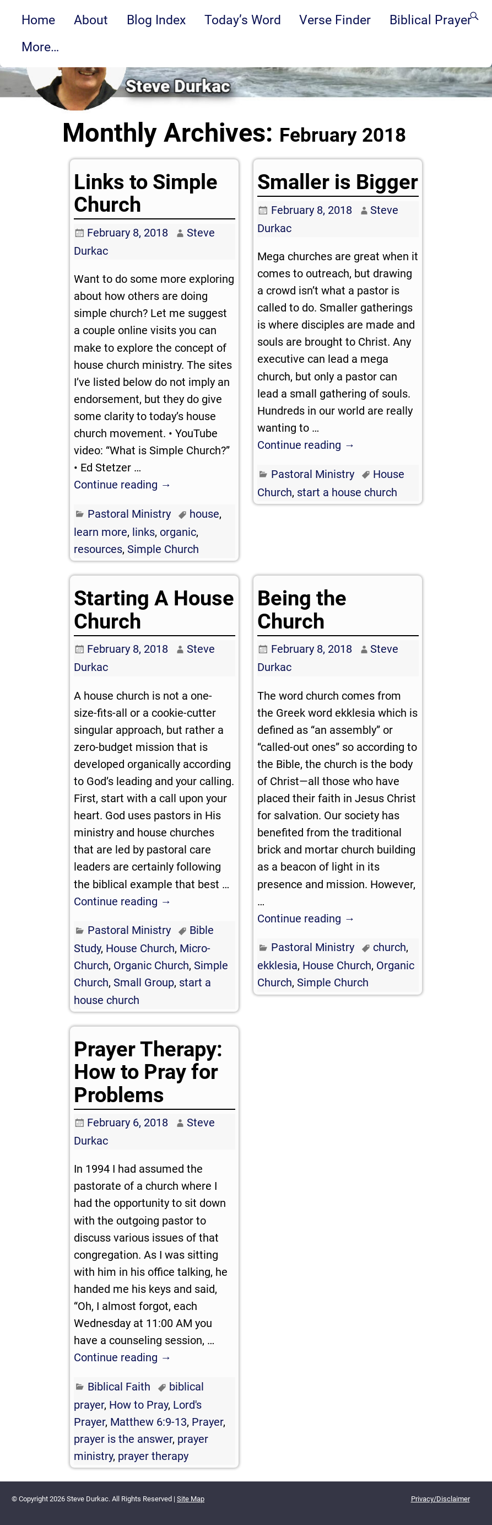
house (204, 513)
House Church (140, 948)
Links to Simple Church (146, 193)
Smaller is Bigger (337, 182)
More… (40, 47)
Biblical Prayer (431, 20)
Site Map (190, 1499)
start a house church (347, 492)
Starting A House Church (154, 609)
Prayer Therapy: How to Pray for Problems (148, 1072)
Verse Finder (335, 20)
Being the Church (302, 609)
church (389, 947)
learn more (100, 532)
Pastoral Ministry (129, 513)
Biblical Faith (119, 1386)
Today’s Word (242, 20)
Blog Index (156, 20)
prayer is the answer (123, 1439)
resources (98, 549)
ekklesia (277, 965)
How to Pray (138, 1404)
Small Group (143, 982)
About (91, 20)
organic (178, 532)
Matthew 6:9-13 (148, 1422)
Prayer (207, 1422)
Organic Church (151, 965)
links (143, 532)
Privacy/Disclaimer (440, 1499)
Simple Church (163, 549)
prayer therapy (153, 1456)
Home (38, 20)
